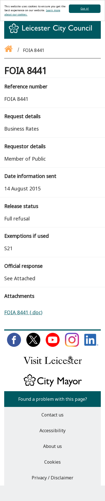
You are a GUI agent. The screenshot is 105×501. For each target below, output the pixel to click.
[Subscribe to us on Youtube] (53, 345)
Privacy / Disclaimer (52, 478)
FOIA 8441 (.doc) (23, 312)
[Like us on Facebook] (14, 345)
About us (52, 446)
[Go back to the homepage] (9, 50)
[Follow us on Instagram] (72, 345)
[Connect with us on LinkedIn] (91, 345)
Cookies (52, 462)
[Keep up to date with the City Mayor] (53, 385)
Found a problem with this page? (52, 399)
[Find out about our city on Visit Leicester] (53, 365)
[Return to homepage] (52, 33)
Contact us (52, 415)
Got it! (84, 8)
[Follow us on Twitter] (33, 345)
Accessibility (52, 430)
